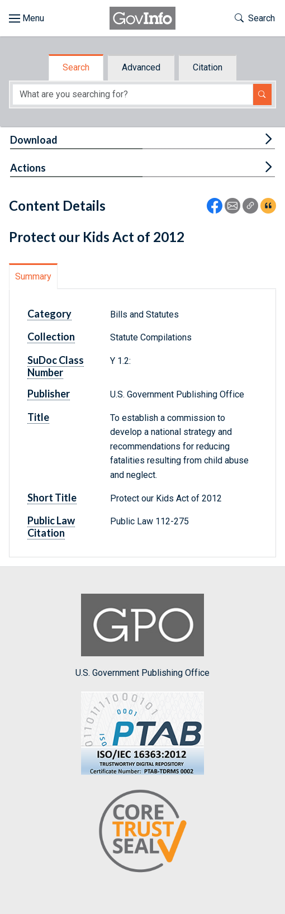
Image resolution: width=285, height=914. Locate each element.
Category (49, 313)
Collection (51, 336)
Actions (28, 168)
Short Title (52, 497)
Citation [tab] (207, 67)
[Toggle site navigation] (26, 18)
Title (38, 417)
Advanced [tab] (141, 67)
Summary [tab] (33, 276)
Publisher (48, 393)
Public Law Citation (51, 526)
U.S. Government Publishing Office (142, 636)
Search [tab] (76, 67)
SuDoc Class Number (55, 366)
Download (34, 140)
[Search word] (132, 94)
